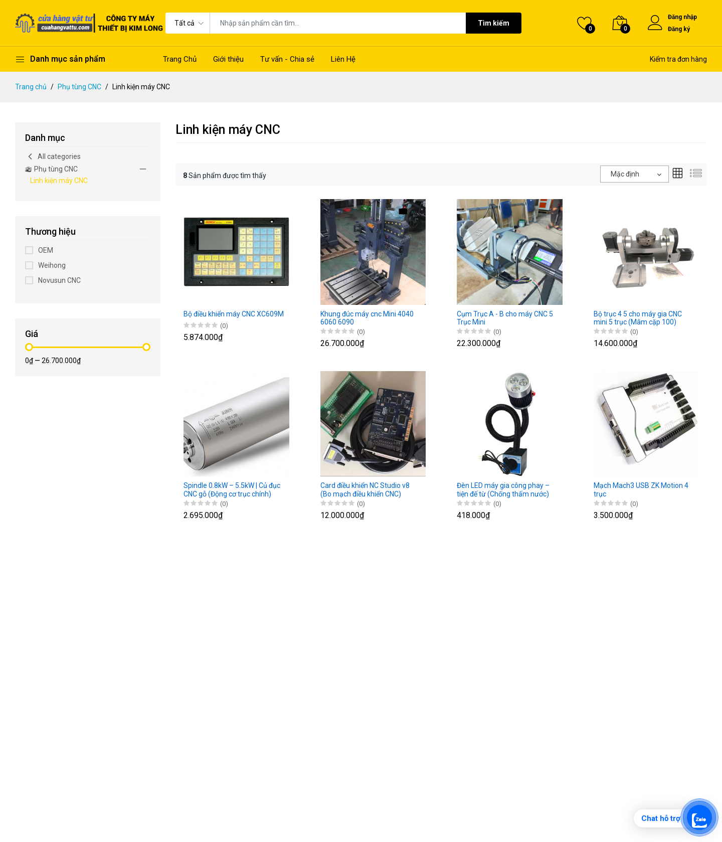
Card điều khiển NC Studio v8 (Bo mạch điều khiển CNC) (365, 489)
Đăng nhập (682, 17)
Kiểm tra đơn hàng (678, 59)
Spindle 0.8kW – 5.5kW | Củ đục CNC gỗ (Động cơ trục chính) (232, 489)
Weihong (52, 265)
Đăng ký (679, 29)
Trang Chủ (180, 59)
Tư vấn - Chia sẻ (287, 59)
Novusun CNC (59, 280)
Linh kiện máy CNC (59, 181)
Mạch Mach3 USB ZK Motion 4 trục (641, 489)
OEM (45, 250)
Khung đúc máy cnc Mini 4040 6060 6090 (367, 318)
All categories (53, 156)
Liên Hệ (343, 59)
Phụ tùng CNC (79, 87)
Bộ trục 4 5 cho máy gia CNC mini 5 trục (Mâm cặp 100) (638, 318)
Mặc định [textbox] (625, 174)
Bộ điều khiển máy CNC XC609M (234, 314)
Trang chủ (31, 87)
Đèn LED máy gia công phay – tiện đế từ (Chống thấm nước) (503, 489)
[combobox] (634, 174)
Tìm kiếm (493, 23)
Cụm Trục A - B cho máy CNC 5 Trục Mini (505, 318)
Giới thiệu (228, 59)
